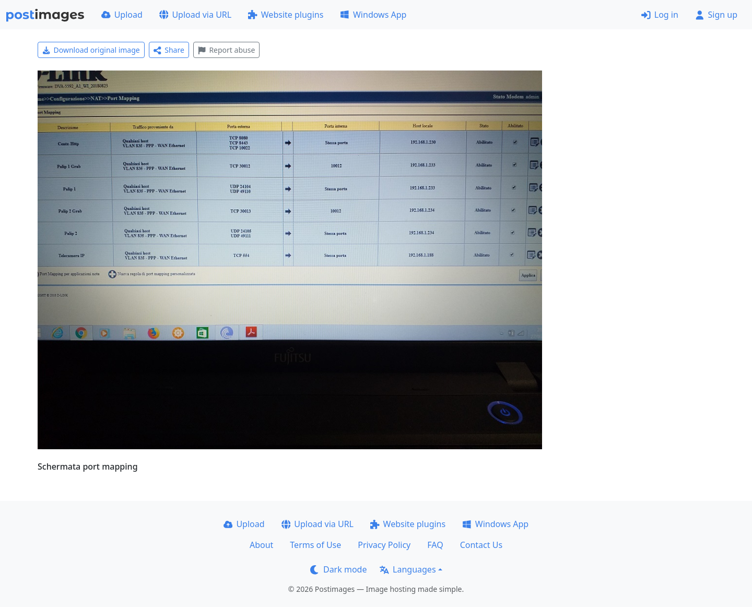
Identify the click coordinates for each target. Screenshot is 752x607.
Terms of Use (315, 545)
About (261, 545)
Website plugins (285, 14)
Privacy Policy (384, 545)
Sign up (716, 14)
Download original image (91, 50)
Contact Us (481, 545)
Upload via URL (195, 14)
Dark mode (338, 569)
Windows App (373, 14)
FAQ (435, 545)
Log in (659, 14)
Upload (122, 14)
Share (169, 50)
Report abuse (226, 50)
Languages (408, 569)
